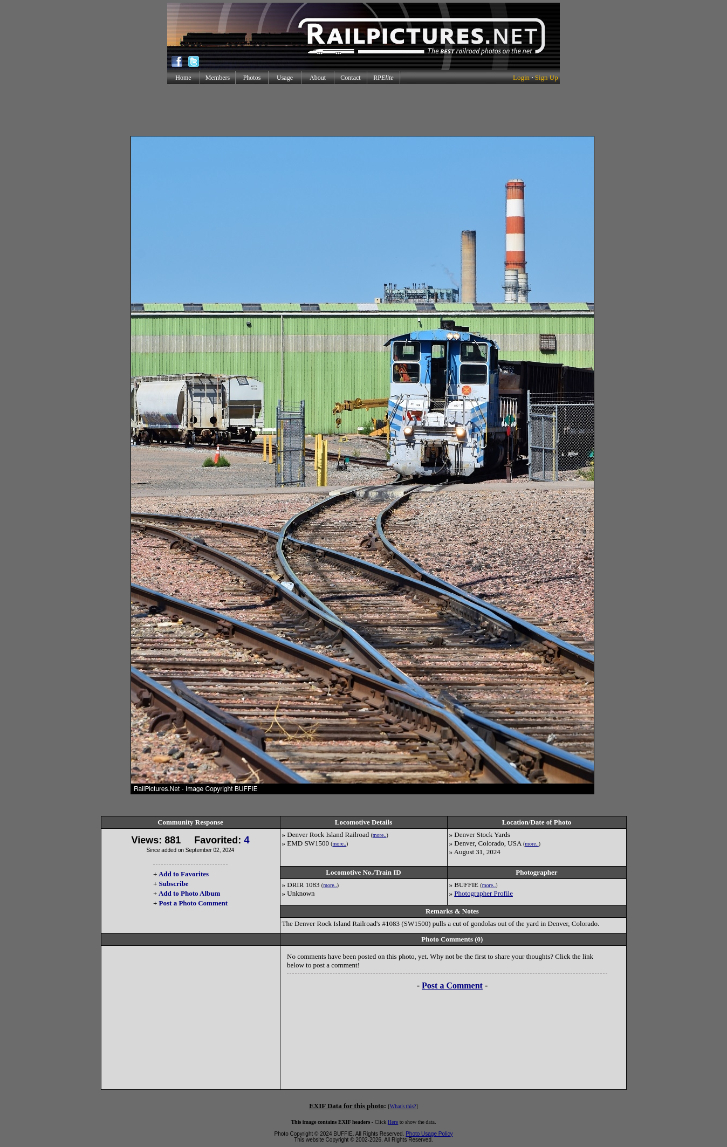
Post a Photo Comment (193, 903)
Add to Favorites (184, 874)
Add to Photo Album (190, 893)
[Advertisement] (363, 110)
